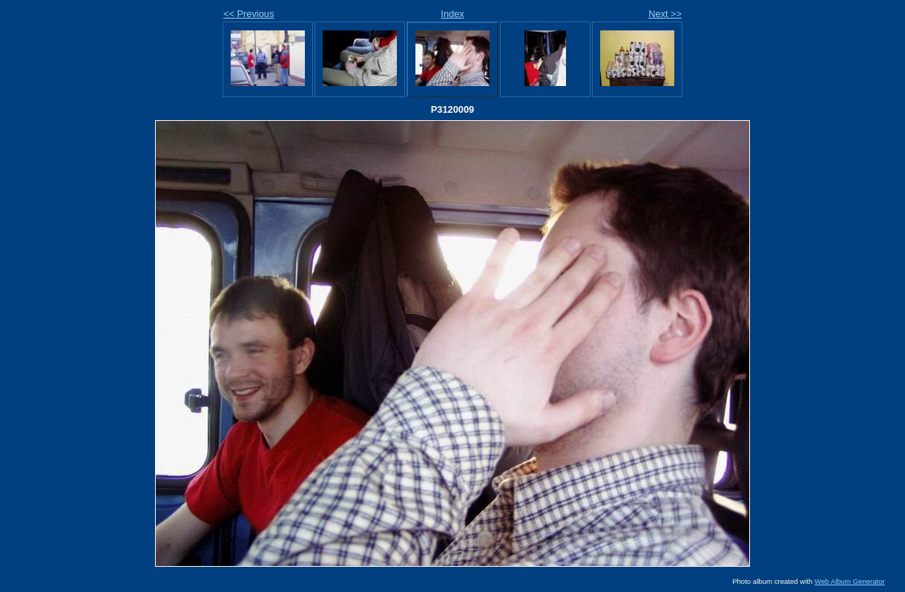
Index (452, 13)
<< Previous (248, 13)
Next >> (665, 13)
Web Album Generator (849, 581)
